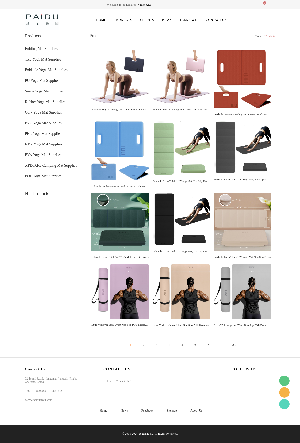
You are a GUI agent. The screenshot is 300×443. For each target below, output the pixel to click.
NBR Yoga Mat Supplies (43, 144)
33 (234, 344)
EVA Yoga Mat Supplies (43, 155)
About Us (196, 410)
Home (101, 19)
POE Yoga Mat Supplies (43, 176)
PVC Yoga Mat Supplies (43, 123)
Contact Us (216, 19)
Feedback (189, 19)
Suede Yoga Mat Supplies (44, 91)
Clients (147, 19)
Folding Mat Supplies (41, 49)
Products (123, 19)
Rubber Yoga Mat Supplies (45, 102)
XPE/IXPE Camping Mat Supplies (51, 165)
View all (145, 4)
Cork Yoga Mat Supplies (43, 112)
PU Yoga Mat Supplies (42, 80)
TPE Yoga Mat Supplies (43, 59)
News (166, 19)
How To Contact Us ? (118, 381)
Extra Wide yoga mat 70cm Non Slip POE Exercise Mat (121, 324)
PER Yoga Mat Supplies (43, 134)
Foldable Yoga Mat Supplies (46, 70)
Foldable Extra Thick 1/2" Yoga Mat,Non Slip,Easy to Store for (187, 181)
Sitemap (172, 410)
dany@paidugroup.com (38, 399)
